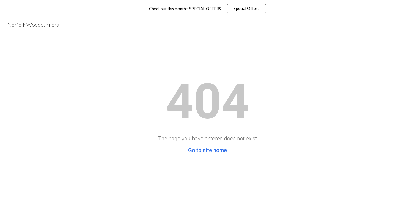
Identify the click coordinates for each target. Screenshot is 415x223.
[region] (207, 8)
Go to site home (207, 150)
